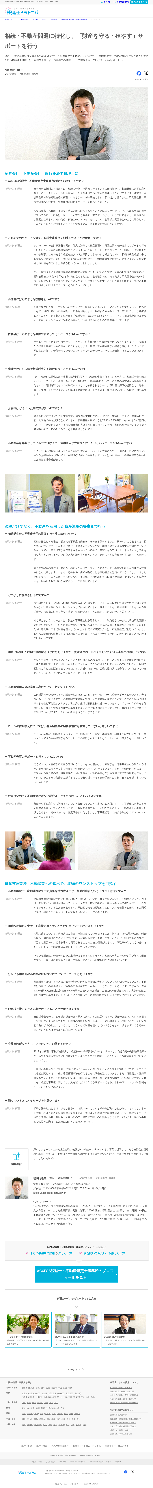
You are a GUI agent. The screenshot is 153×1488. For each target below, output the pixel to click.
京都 (41, 1414)
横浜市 (31, 1397)
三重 (62, 1408)
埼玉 (54, 1397)
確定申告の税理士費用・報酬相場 (124, 1403)
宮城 (48, 1388)
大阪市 (30, 1414)
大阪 (24, 1414)
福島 (70, 1388)
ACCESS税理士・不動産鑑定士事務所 (74, 19)
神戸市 (60, 1414)
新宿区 (37, 1393)
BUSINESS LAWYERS (91, 1484)
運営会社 (118, 1462)
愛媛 (73, 1419)
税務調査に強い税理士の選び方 (123, 1423)
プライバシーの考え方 (77, 1462)
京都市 (47, 1414)
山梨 (24, 1403)
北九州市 (38, 1425)
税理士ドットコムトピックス (87, 1446)
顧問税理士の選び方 (118, 1415)
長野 (29, 1403)
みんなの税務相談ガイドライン (100, 1462)
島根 (53, 1419)
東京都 (35, 19)
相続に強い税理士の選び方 (121, 1430)
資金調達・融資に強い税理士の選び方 (125, 1419)
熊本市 (61, 1425)
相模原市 (47, 1397)
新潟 (34, 1403)
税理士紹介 (26, 1446)
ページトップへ (76, 1369)
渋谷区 (44, 1393)
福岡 (24, 1425)
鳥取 (48, 1419)
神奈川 (24, 1397)
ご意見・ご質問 (36, 1462)
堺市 (36, 1414)
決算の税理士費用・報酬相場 (122, 1391)
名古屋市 (30, 1408)
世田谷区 (69, 1393)
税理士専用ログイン (139, 2)
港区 (31, 1393)
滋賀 (66, 1414)
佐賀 (45, 1425)
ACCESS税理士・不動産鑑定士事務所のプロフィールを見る (75, 1274)
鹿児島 (78, 1425)
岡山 (24, 1419)
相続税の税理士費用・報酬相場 (123, 1399)
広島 (36, 1419)
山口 (58, 1419)
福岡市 (30, 1425)
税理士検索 (25, 19)
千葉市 (76, 1397)
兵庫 (54, 1414)
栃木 (88, 1397)
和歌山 (77, 1414)
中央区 (61, 1393)
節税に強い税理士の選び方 (121, 1434)
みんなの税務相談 (60, 1446)
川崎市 (39, 1397)
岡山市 (30, 1419)
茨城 (82, 1397)
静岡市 (44, 1408)
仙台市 (54, 1388)
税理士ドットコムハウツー (118, 1446)
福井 (56, 1403)
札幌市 (31, 1388)
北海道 (24, 1388)
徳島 (63, 1419)
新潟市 (40, 1403)
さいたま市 (62, 1397)
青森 (38, 1388)
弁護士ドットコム (61, 1484)
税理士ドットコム (11, 19)
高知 (78, 1419)
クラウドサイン (75, 1484)
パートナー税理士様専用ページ (63, 1455)
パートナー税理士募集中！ (91, 1455)
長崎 (50, 1425)
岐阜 (57, 1408)
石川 (46, 1403)
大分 (67, 1425)
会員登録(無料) (121, 2)
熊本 (55, 1425)
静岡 (38, 1408)
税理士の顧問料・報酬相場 (121, 1388)
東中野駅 (54, 19)
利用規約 (63, 1462)
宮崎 (72, 1425)
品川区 (77, 1393)
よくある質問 (50, 1462)
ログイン (106, 2)
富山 (51, 1403)
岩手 (43, 1388)
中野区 (44, 19)
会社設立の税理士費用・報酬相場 (124, 1395)
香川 (68, 1419)
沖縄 (84, 1425)
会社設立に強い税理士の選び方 (123, 1426)
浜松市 (51, 1408)
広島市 (42, 1419)
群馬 (93, 1397)
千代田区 (52, 1393)
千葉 (70, 1397)
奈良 (71, 1414)
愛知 (24, 1408)
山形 (65, 1388)
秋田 (60, 1388)
